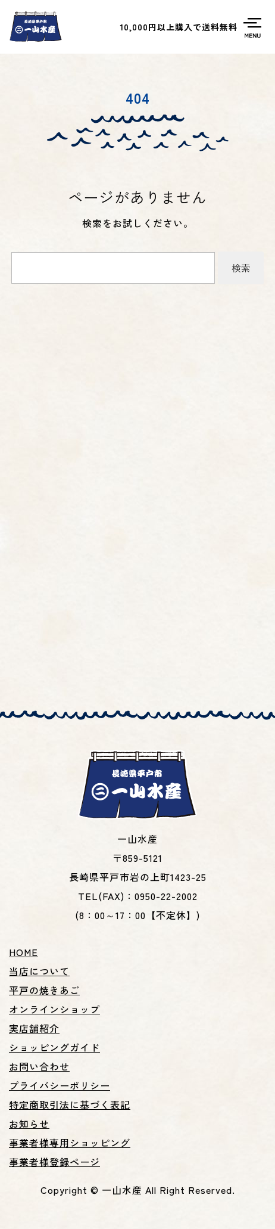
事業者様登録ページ (54, 1161)
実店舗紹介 (34, 1028)
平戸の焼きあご (44, 990)
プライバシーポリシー (59, 1085)
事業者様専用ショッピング (69, 1142)
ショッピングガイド (54, 1047)
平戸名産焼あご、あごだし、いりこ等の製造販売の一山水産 (35, 27)
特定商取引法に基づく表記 (69, 1104)
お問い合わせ (39, 1066)
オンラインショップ (54, 1009)
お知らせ (29, 1123)
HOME (23, 952)
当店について (39, 971)
